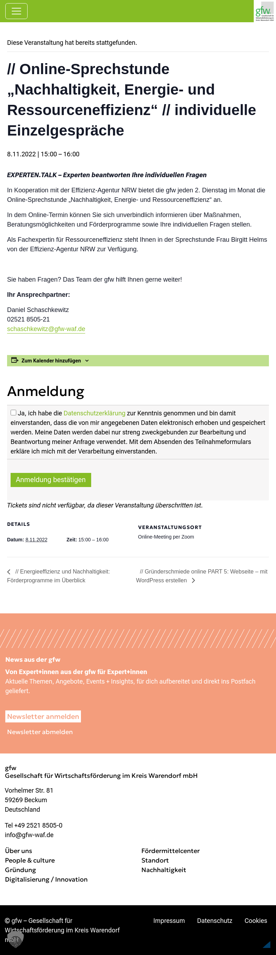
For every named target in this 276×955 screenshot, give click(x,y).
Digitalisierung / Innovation (46, 879)
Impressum (169, 920)
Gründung (20, 870)
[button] (253, 935)
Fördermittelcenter (170, 851)
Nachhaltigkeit (163, 870)
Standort (155, 860)
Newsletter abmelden (40, 732)
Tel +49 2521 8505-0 (34, 825)
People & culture (30, 860)
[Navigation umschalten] (16, 11)
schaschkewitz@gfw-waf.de (46, 328)
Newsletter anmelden (43, 716)
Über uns (18, 851)
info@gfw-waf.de (29, 835)
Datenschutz (215, 920)
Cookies (256, 920)
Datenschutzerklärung (94, 413)
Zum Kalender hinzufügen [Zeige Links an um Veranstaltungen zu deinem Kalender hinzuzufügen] (51, 361)
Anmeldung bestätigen (51, 480)
